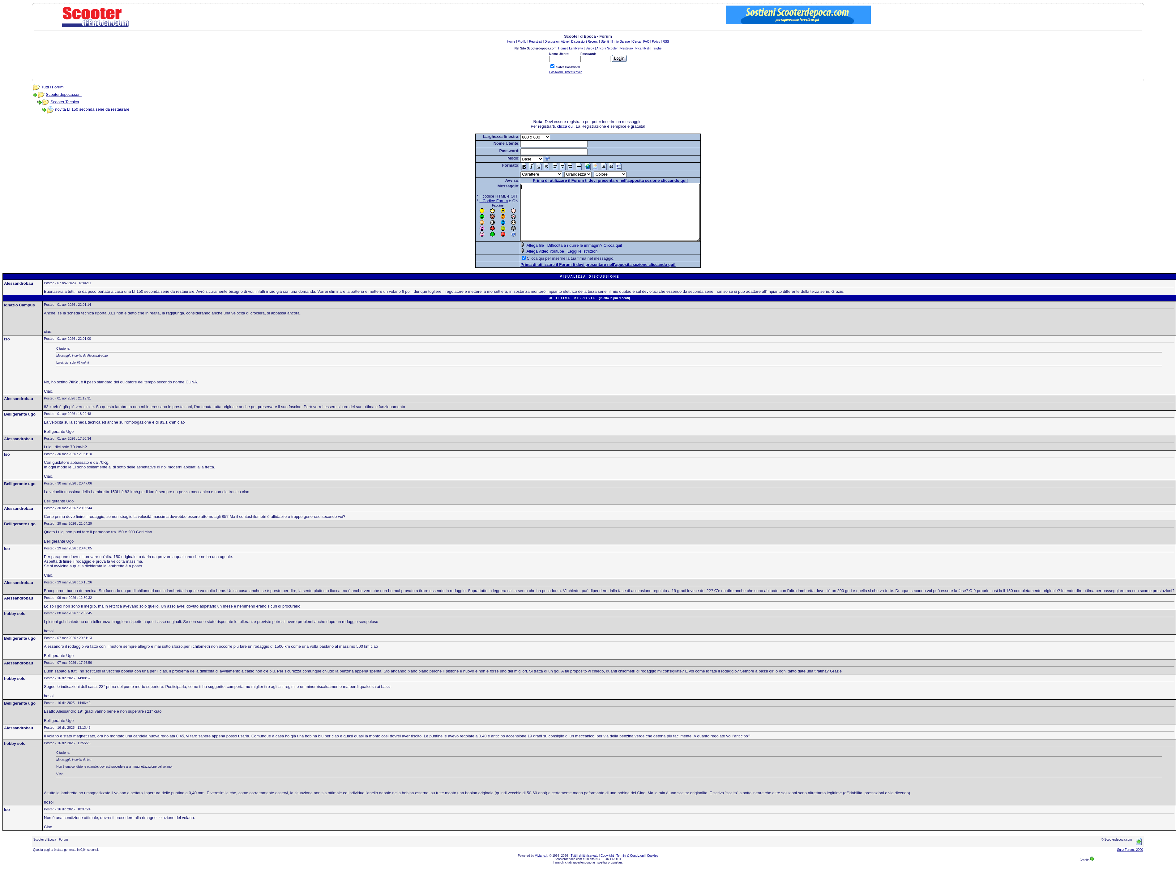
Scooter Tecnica (64, 102)
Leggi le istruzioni (572, 262)
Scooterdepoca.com (64, 94)
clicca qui (565, 126)
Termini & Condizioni (630, 866)
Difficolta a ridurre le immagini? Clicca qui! (574, 256)
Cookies (652, 866)
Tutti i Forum (52, 87)
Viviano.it (541, 866)
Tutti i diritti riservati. (584, 866)
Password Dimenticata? (565, 72)
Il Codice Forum (483, 200)
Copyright (607, 866)
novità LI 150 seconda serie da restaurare (92, 109)
